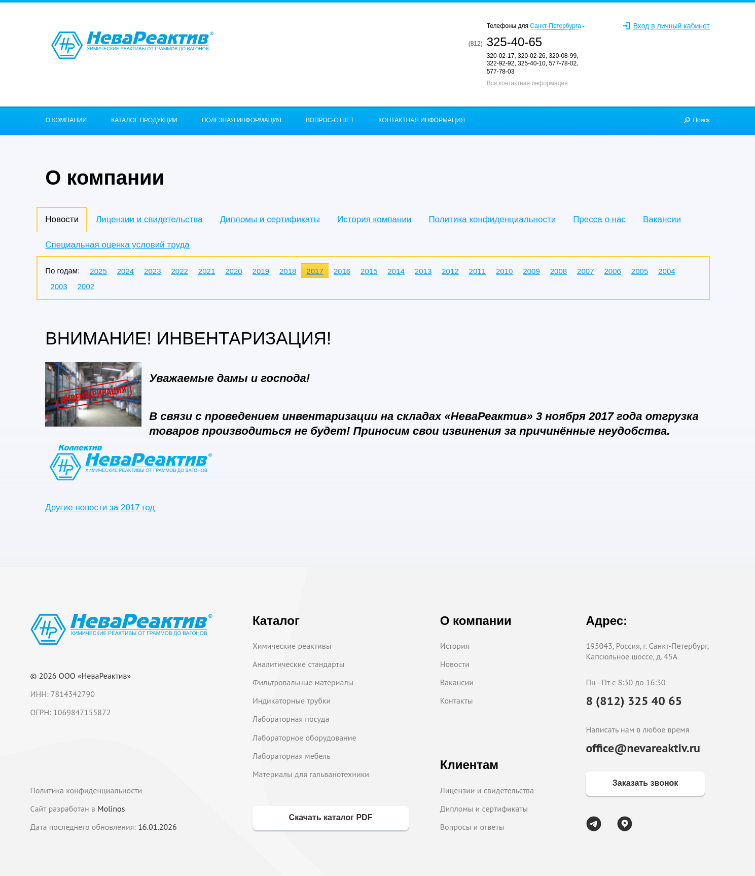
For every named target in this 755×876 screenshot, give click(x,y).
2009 (531, 271)
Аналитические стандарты (298, 664)
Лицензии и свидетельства (149, 219)
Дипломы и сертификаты (270, 219)
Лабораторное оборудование (304, 737)
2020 (233, 271)
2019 (261, 271)
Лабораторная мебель (292, 756)
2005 (639, 271)
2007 (585, 271)
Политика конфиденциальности (492, 219)
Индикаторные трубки (292, 700)
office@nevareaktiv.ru (643, 748)
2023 (152, 271)
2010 (504, 271)
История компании (374, 219)
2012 (450, 271)
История (455, 646)
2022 (179, 271)
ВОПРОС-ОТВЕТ (330, 120)
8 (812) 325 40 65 (634, 701)
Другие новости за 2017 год (100, 507)
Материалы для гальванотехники (311, 774)
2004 (666, 271)
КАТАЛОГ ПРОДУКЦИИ (144, 120)
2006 (612, 271)
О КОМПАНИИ (66, 120)
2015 (369, 271)
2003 (58, 286)
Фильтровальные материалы (303, 682)
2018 (287, 271)
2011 (477, 271)
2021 (206, 271)
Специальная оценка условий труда (117, 245)
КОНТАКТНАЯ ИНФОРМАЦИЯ (421, 120)
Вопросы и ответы (472, 827)
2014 (395, 271)
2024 (125, 271)
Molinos (111, 808)
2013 (423, 271)
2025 (98, 271)
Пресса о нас (599, 219)
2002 (86, 286)
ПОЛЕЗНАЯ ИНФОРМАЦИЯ (241, 120)
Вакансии (662, 219)
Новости (455, 664)
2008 (558, 271)
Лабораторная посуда (291, 719)
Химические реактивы (292, 646)
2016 (342, 271)
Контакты (456, 700)
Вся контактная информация (527, 83)
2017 (314, 271)
